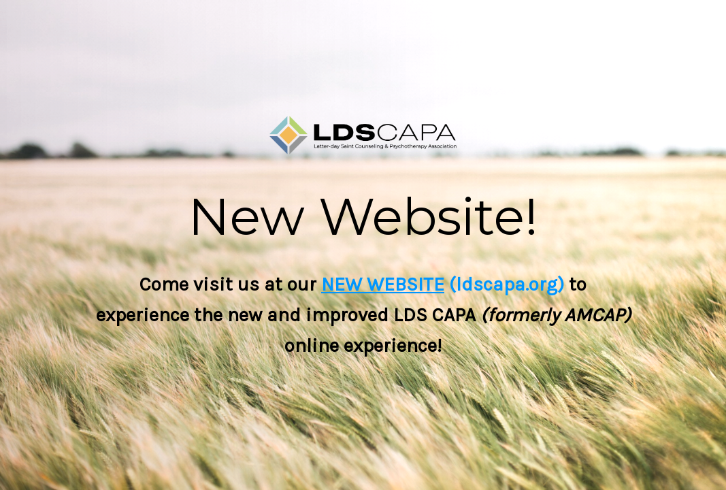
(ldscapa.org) (504, 284)
